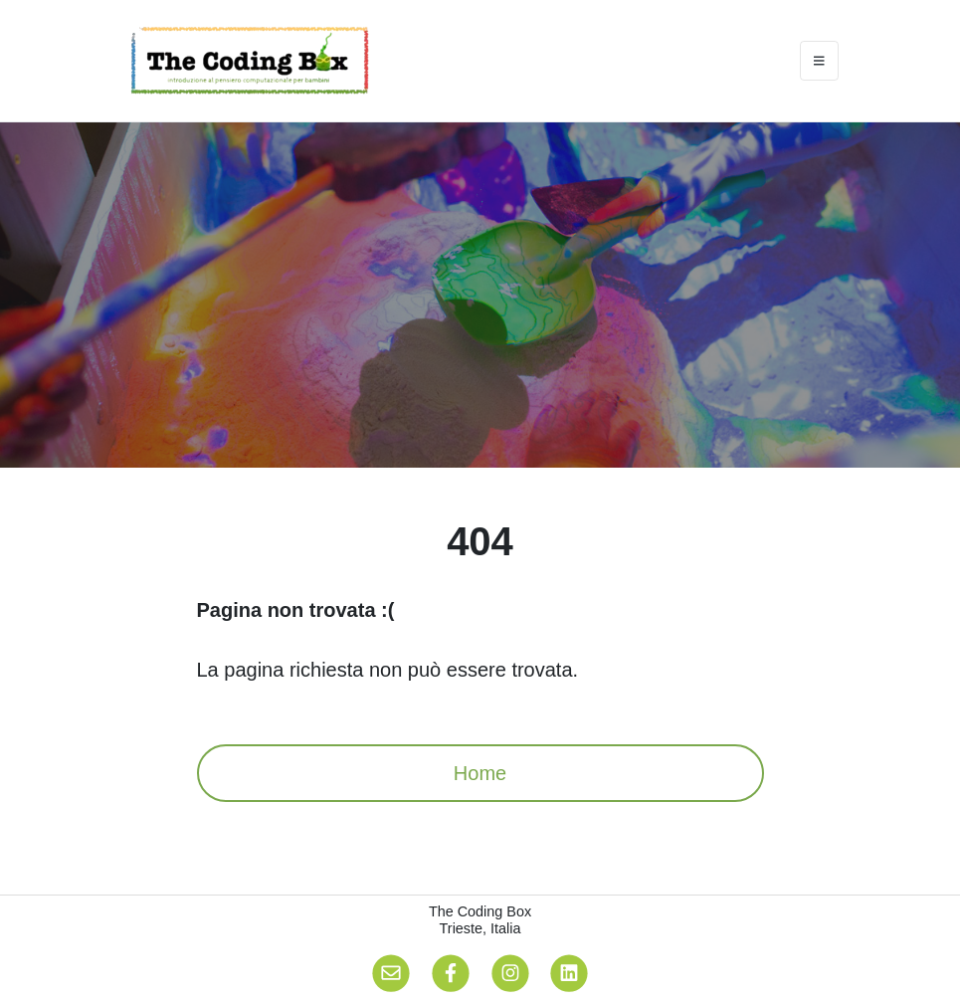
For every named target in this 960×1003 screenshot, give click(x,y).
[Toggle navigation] (819, 61)
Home (480, 773)
